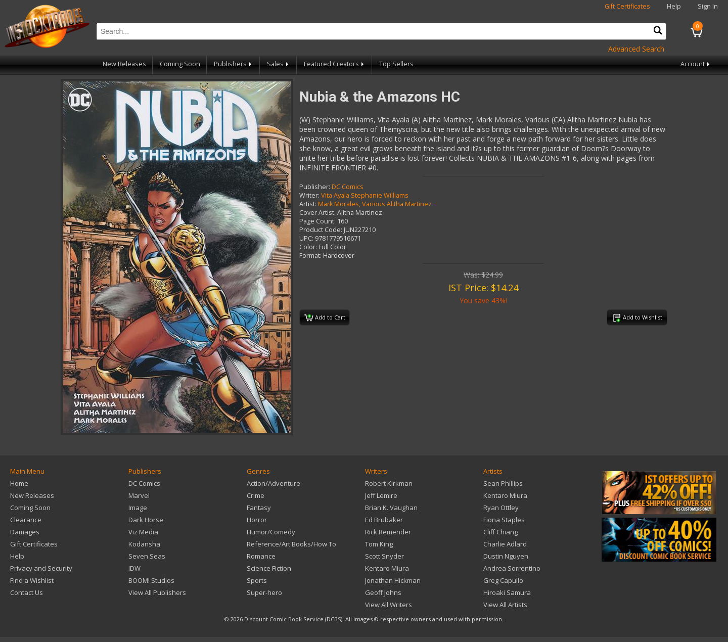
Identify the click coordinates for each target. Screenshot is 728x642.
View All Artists (505, 604)
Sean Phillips (503, 483)
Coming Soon (180, 64)
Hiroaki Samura (507, 592)
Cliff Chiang (500, 531)
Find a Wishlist (32, 580)
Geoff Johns (383, 592)
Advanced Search (636, 49)
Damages (24, 531)
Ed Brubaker (384, 519)
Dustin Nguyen (505, 556)
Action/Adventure (273, 483)
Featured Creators (335, 64)
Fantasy (259, 507)
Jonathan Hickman (393, 580)
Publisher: (314, 186)
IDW (134, 568)
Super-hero (264, 592)
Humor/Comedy (271, 531)
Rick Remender (388, 531)
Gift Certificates (627, 6)
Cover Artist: (317, 212)
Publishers (233, 64)
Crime (255, 495)
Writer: (309, 195)
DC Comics (347, 186)
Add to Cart (324, 318)
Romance (261, 556)
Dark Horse (145, 519)
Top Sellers (396, 64)
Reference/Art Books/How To (291, 543)
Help (674, 6)
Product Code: (320, 229)
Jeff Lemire (381, 495)
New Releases (124, 64)
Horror (257, 519)
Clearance (25, 519)
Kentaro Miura (387, 568)
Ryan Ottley (501, 507)
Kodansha (144, 543)
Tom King (379, 543)
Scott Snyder (384, 556)
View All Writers (388, 604)
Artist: (307, 204)
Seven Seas (146, 556)
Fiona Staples (504, 519)
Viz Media (143, 531)
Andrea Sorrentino (511, 568)
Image (137, 507)
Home (19, 483)
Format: (310, 255)
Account (695, 64)
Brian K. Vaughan (391, 507)
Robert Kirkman (389, 483)
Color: (308, 247)
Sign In (708, 6)
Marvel (139, 495)
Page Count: (317, 221)
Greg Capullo (503, 580)
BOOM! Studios (151, 580)
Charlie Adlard (505, 543)
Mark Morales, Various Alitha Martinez (375, 204)
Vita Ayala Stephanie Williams (364, 195)
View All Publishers (157, 592)
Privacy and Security (41, 568)
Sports (257, 580)
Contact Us (26, 592)
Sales (278, 64)
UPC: (306, 238)
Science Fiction (269, 568)
